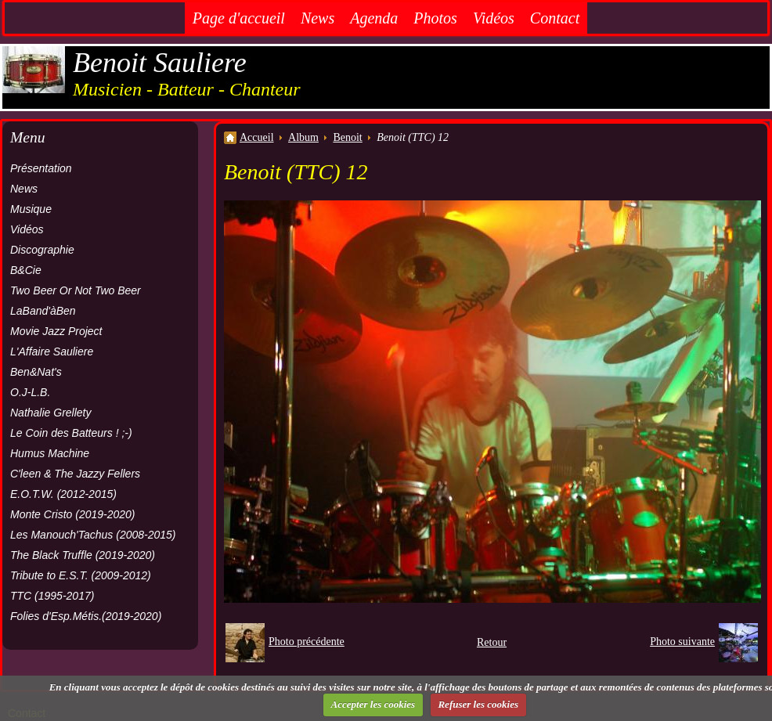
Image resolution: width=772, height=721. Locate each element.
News (317, 18)
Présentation (41, 168)
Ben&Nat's (36, 372)
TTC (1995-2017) (52, 595)
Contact (554, 18)
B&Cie (25, 270)
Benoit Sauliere (160, 62)
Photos (435, 18)
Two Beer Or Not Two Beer (75, 290)
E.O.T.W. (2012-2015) (63, 494)
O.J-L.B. (30, 392)
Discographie (42, 249)
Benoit (347, 137)
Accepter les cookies (373, 704)
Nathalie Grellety (51, 412)
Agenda (374, 18)
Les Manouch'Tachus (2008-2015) (93, 534)
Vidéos (493, 18)
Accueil (257, 137)
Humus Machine (49, 453)
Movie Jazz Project (56, 331)
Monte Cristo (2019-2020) (72, 514)
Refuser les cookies (478, 704)
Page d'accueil (239, 18)
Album (303, 137)
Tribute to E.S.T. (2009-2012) (80, 575)
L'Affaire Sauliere (51, 351)
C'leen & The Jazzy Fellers (75, 473)
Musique (31, 209)
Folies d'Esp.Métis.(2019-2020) (85, 616)
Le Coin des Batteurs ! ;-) (71, 433)
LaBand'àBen (43, 311)
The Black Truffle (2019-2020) (82, 555)
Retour (492, 642)
